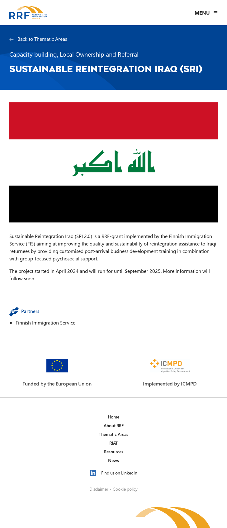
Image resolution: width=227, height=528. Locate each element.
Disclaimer (98, 489)
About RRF (114, 425)
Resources (113, 452)
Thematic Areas (113, 434)
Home (113, 417)
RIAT (113, 443)
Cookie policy (125, 489)
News (113, 460)
